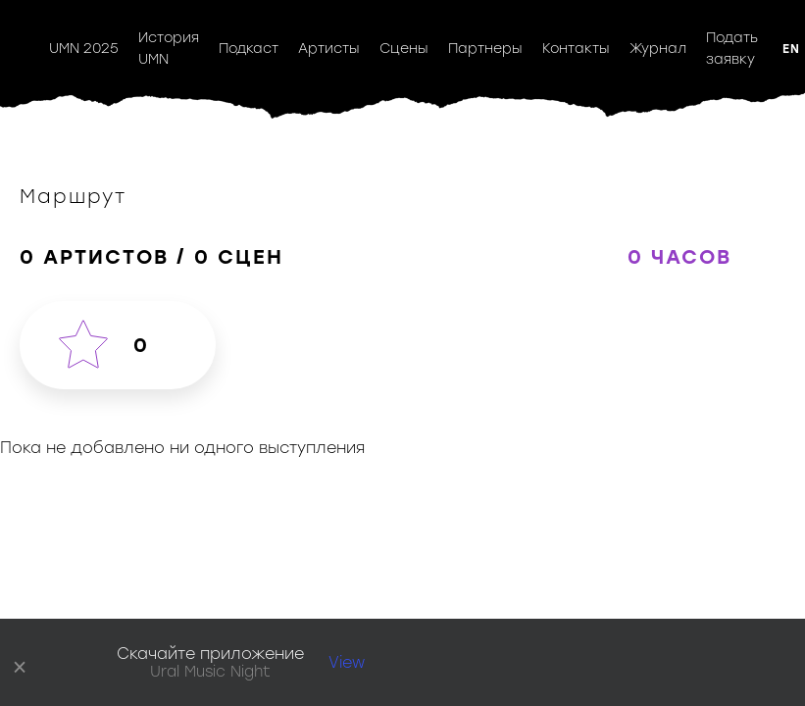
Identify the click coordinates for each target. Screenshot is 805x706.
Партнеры (485, 48)
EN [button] (791, 49)
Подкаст (248, 48)
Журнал (657, 48)
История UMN (168, 48)
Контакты (576, 48)
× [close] (20, 663)
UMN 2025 (84, 48)
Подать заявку (732, 48)
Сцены (403, 48)
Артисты (329, 48)
